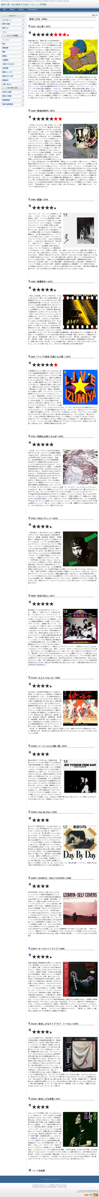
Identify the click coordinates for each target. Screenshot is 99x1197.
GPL (94, 1192)
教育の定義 (6, 24)
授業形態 (5, 48)
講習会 (4, 56)
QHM (97, 1192)
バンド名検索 (38, 1170)
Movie (21, 9)
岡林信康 (58, 1131)
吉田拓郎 (89, 262)
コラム (4, 32)
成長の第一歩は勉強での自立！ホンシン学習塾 (23, 4)
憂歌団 (30, 644)
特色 (3, 44)
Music (12, 9)
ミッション (6, 40)
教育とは (5, 28)
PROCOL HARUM (36, 665)
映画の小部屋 (6, 96)
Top (4, 9)
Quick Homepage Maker (90, 1190)
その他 (63, 168)
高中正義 (40, 88)
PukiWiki (83, 1192)
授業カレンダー (7, 72)
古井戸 (68, 1149)
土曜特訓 (5, 60)
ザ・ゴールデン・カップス (73, 487)
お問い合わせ (6, 84)
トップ (56, 1179)
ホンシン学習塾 (49, 1185)
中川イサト (57, 86)
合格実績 (5, 68)
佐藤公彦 (34, 1138)
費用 (3, 52)
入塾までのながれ (8, 64)
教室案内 (5, 80)
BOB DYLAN (64, 182)
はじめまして (6, 20)
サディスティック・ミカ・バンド (39, 214)
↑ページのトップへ (46, 1179)
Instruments (32, 9)
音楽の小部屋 (6, 92)
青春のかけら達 (7, 76)
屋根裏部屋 (6, 100)
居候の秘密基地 (7, 104)
